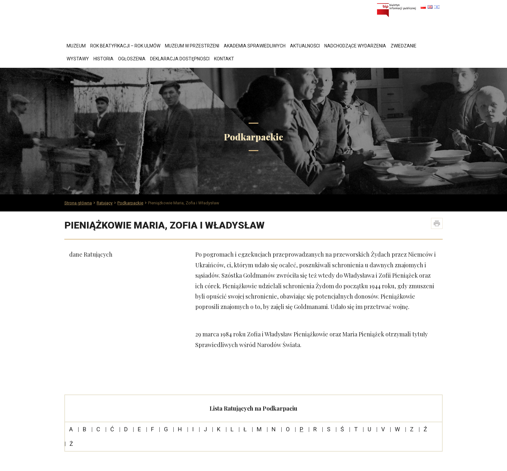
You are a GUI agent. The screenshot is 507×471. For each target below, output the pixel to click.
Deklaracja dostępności (180, 58)
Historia (103, 58)
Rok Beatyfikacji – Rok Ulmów (125, 45)
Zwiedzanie (403, 45)
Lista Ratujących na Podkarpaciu (253, 408)
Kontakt (224, 58)
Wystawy (78, 58)
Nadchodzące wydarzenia (355, 45)
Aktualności (305, 45)
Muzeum (76, 45)
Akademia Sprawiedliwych (255, 45)
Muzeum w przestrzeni (192, 45)
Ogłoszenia (132, 58)
